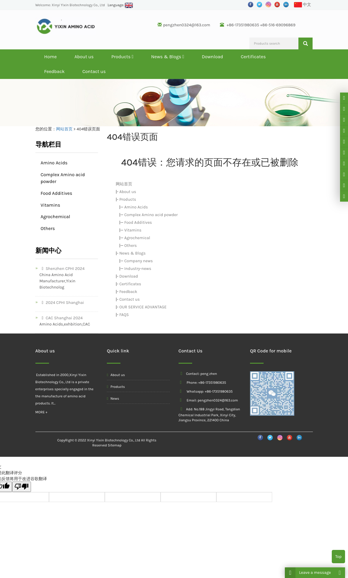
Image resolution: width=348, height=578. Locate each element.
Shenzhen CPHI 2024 (62, 268)
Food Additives (138, 222)
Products (122, 56)
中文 (302, 5)
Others (130, 245)
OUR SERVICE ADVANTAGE (142, 307)
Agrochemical (137, 237)
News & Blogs (167, 56)
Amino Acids (136, 207)
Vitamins (132, 230)
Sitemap (114, 445)
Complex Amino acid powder (151, 214)
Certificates (253, 56)
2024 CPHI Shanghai (62, 302)
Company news (138, 260)
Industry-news (137, 268)
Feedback (54, 71)
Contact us (94, 71)
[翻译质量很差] (21, 487)
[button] (132, 56)
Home (50, 56)
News (113, 398)
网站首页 (64, 129)
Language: (120, 5)
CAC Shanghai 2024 (61, 317)
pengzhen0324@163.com (186, 24)
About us (84, 56)
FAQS (124, 314)
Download (212, 56)
